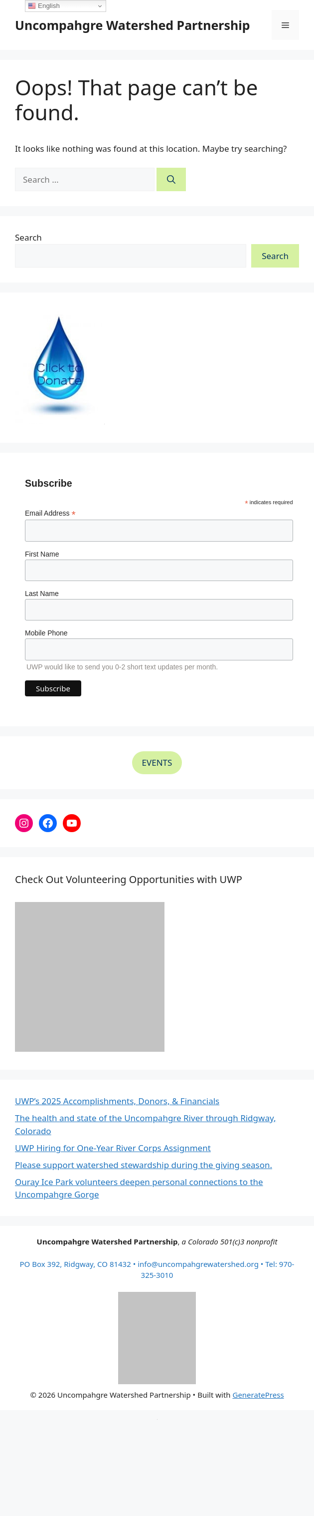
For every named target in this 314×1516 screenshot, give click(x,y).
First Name (42, 554)
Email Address (50, 513)
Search (28, 237)
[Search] (171, 180)
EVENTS (157, 762)
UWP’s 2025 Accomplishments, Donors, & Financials (117, 1101)
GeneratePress (258, 1395)
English (43, 6)
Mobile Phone (46, 633)
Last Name (42, 594)
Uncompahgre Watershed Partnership (132, 24)
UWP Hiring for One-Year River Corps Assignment (113, 1148)
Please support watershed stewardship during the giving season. (143, 1165)
